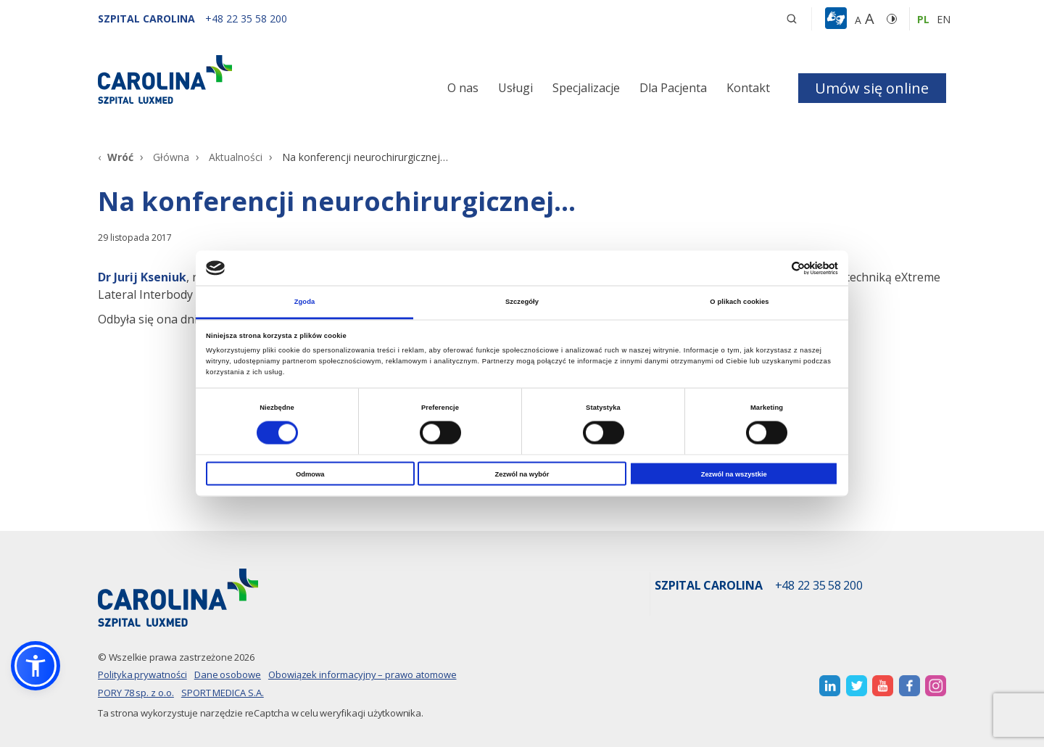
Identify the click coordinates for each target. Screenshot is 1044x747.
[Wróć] (115, 157)
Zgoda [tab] (304, 301)
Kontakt (748, 88)
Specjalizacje (586, 88)
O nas (462, 88)
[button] (837, 18)
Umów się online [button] (872, 88)
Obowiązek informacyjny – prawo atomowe (362, 674)
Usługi (515, 88)
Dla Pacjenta (673, 88)
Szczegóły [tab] (522, 301)
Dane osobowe (227, 674)
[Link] (232, 79)
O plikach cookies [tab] (739, 301)
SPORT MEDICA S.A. (222, 693)
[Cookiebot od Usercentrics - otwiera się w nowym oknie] (774, 268)
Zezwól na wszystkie (734, 473)
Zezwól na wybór (522, 473)
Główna (171, 157)
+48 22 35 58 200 (819, 586)
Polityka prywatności (142, 674)
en (943, 19)
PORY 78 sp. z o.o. (136, 693)
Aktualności (235, 157)
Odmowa (310, 473)
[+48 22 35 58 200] (246, 18)
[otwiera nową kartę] (829, 685)
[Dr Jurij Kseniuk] (142, 277)
